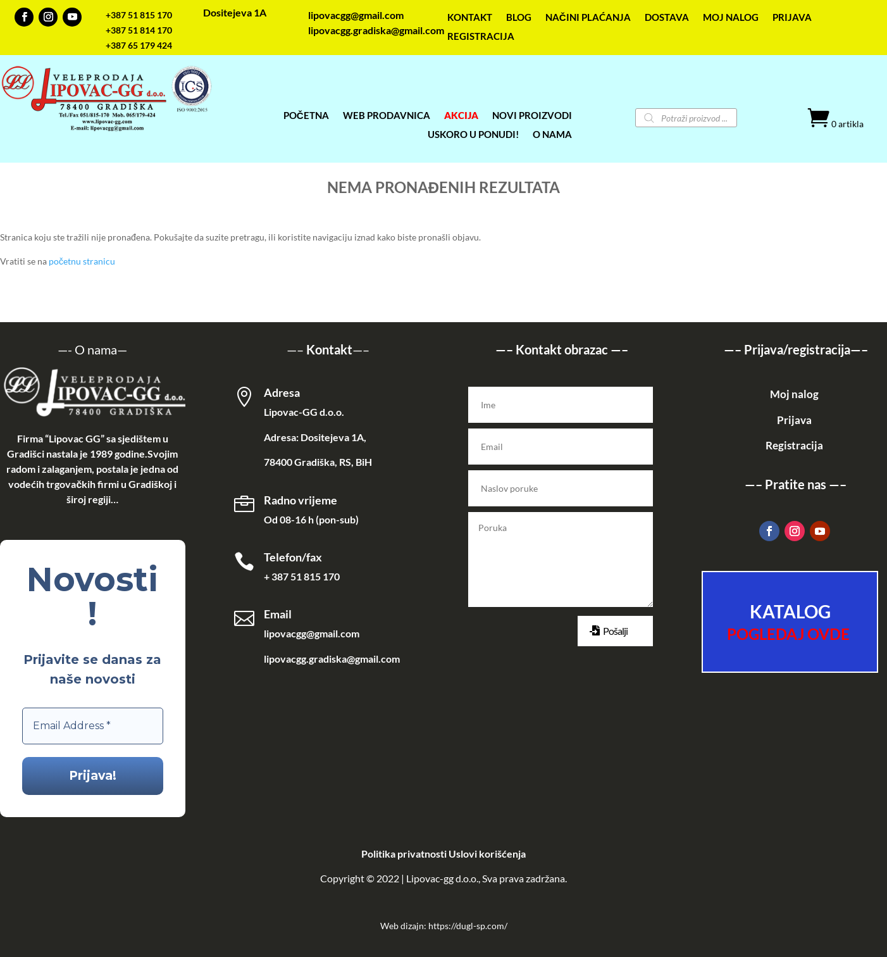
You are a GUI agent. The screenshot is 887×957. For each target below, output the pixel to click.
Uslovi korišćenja (487, 854)
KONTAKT (469, 18)
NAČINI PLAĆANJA (588, 18)
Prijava (794, 420)
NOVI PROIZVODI (532, 116)
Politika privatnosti (404, 854)
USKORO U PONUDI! (473, 135)
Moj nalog (794, 394)
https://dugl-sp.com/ (467, 925)
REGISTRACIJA (480, 37)
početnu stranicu (82, 261)
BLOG (518, 18)
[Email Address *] (92, 726)
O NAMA (552, 135)
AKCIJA (461, 116)
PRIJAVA (792, 18)
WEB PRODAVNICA (386, 116)
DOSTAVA (667, 18)
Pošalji (615, 631)
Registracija (794, 445)
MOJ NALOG (731, 18)
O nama (96, 349)
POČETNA (306, 116)
